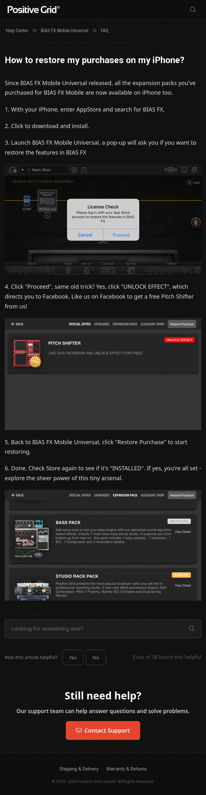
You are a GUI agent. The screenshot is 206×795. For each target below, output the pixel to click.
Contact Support (103, 730)
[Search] (193, 10)
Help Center (17, 30)
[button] (73, 657)
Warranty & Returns (126, 769)
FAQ (104, 30)
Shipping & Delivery (79, 769)
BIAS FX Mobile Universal (64, 30)
